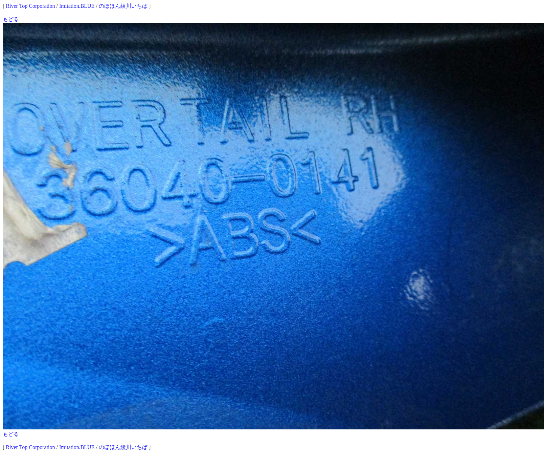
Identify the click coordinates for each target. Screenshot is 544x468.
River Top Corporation (30, 6)
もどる (11, 19)
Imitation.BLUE (76, 6)
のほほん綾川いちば (123, 6)
